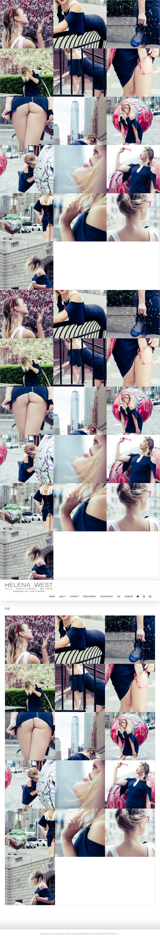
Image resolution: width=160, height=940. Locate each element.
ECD (118, 933)
